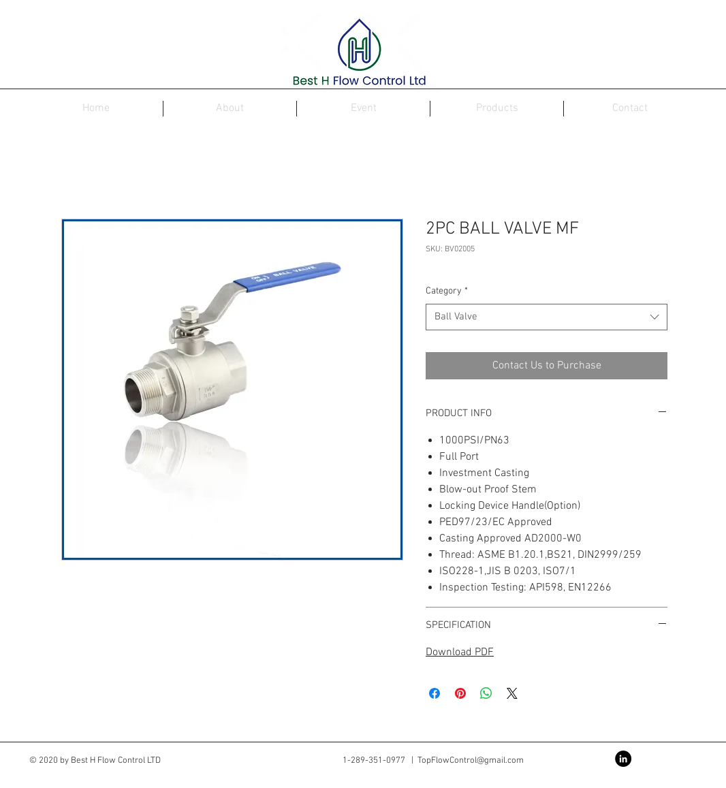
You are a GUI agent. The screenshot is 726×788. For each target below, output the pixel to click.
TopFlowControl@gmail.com (470, 760)
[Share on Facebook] (434, 693)
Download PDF (460, 652)
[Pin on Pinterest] (460, 693)
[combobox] (546, 317)
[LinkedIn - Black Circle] (623, 759)
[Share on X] (512, 693)
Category (447, 291)
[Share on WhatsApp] (486, 693)
